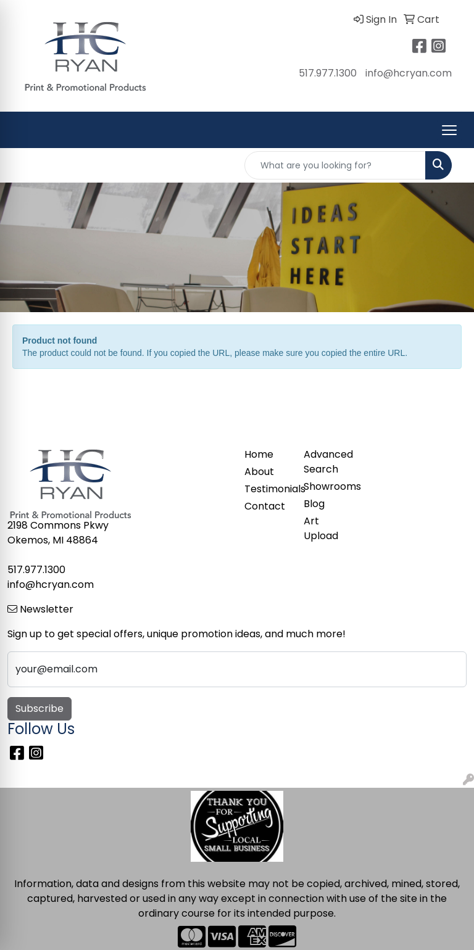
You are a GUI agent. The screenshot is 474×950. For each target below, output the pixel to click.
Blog (314, 504)
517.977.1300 (328, 73)
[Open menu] (449, 130)
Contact (264, 506)
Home (258, 454)
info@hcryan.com (408, 73)
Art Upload (321, 528)
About (259, 472)
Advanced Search (326, 461)
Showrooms (326, 486)
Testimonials (266, 489)
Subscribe (39, 708)
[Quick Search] (335, 165)
